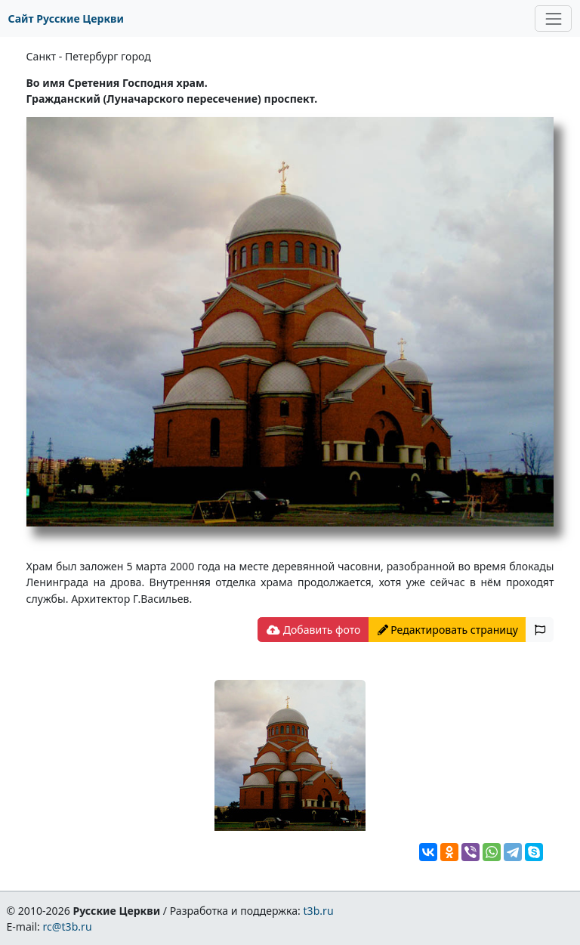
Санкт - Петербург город (88, 56)
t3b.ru (319, 910)
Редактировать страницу (448, 629)
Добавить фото (313, 629)
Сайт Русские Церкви (66, 18)
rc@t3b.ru (67, 926)
